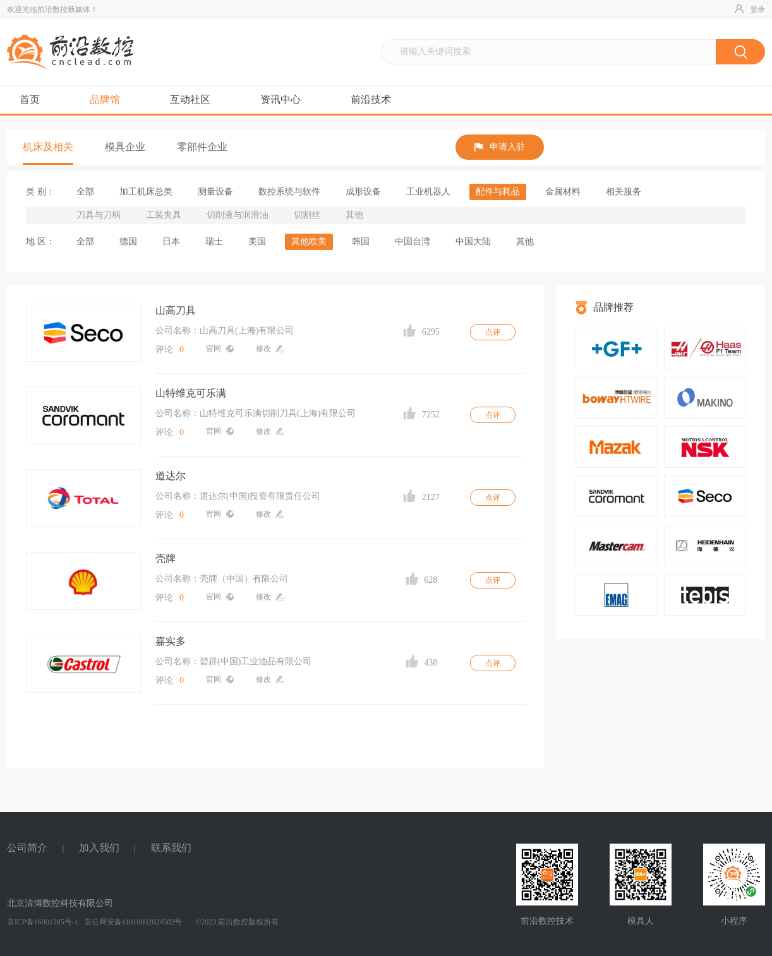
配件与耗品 (498, 191)
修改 (270, 348)
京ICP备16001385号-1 (42, 921)
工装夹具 (163, 215)
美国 (257, 241)
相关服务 (623, 191)
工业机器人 (428, 191)
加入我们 (99, 847)
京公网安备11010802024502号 (132, 921)
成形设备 (363, 191)
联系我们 (171, 847)
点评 (492, 332)
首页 (30, 99)
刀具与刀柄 (98, 215)
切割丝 (307, 215)
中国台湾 (412, 241)
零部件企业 (202, 146)
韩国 (361, 241)
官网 (220, 348)
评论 (169, 349)
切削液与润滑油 (237, 215)
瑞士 (214, 241)
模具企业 (125, 146)
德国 (128, 241)
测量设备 (215, 191)
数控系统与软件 (289, 191)
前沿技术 (371, 99)
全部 (85, 191)
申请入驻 (499, 147)
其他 (354, 215)
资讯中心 (280, 99)
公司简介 (27, 847)
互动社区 (190, 99)
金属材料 (563, 191)
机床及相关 (48, 146)
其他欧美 (309, 241)
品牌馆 (105, 99)
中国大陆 (473, 241)
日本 (171, 241)
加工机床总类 (145, 191)
